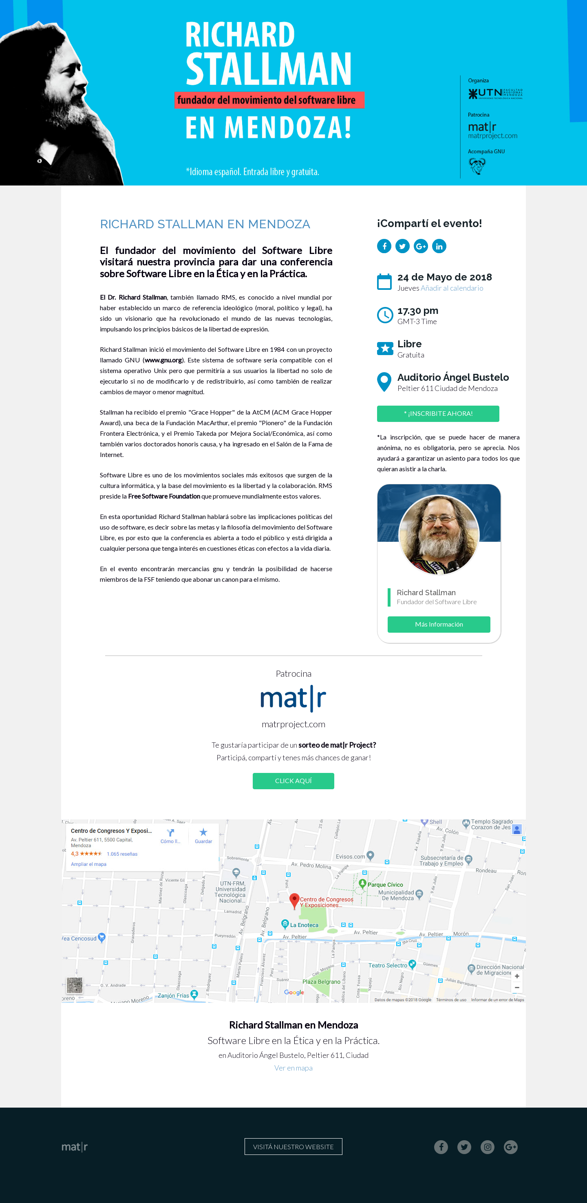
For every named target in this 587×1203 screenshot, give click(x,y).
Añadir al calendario (452, 287)
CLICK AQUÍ (293, 780)
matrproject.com (293, 723)
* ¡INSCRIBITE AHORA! (438, 413)
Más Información (439, 624)
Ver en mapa (293, 1067)
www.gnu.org (163, 360)
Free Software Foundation (164, 496)
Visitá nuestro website (293, 1146)
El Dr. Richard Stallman (133, 297)
